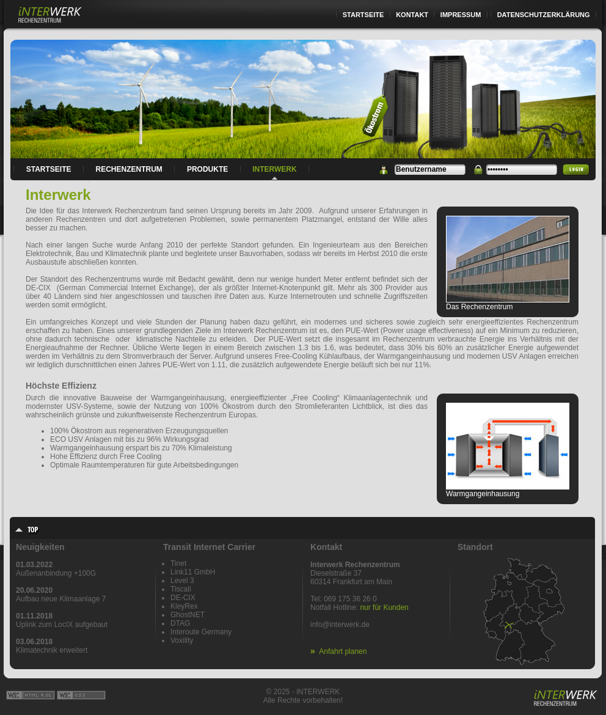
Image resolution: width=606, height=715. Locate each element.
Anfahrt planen (343, 651)
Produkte (207, 169)
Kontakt (412, 14)
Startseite (363, 14)
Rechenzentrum (129, 169)
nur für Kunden (384, 607)
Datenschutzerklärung (543, 14)
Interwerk (274, 169)
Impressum (460, 14)
